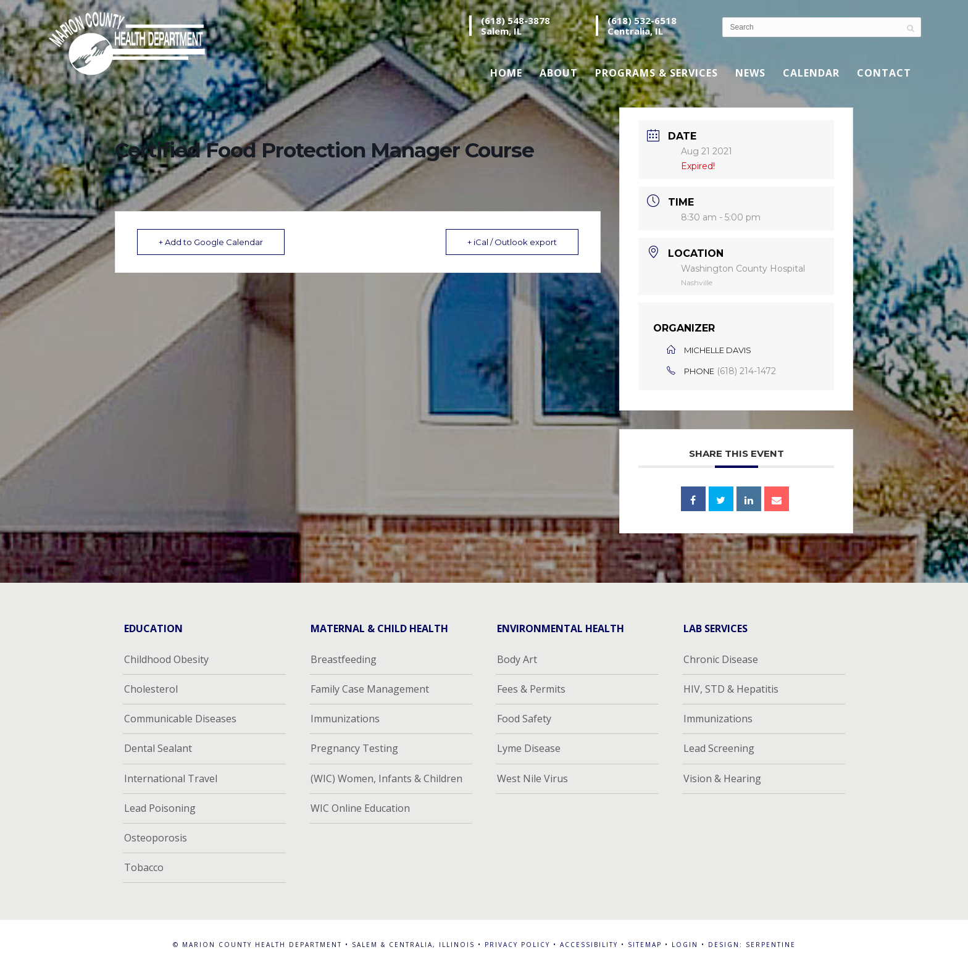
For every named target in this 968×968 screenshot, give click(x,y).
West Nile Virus (532, 778)
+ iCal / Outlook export (512, 242)
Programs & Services (656, 73)
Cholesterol (151, 689)
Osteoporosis (155, 838)
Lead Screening (718, 748)
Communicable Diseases (180, 718)
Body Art (517, 659)
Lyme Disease (529, 748)
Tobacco (144, 867)
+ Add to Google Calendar (211, 242)
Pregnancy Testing (354, 748)
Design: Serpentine (752, 944)
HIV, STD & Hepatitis (730, 689)
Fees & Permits (531, 689)
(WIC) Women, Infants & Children (386, 778)
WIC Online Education (360, 808)
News (750, 73)
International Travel (170, 778)
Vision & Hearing (722, 778)
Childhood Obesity (166, 659)
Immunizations (345, 718)
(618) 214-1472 (746, 371)
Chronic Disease (720, 659)
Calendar (811, 73)
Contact (884, 73)
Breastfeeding (344, 659)
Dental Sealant (158, 748)
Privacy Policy (517, 944)
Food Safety (524, 718)
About (559, 73)
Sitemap (645, 944)
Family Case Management (370, 689)
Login (685, 944)
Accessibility (589, 944)
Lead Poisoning (160, 808)
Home (506, 73)
